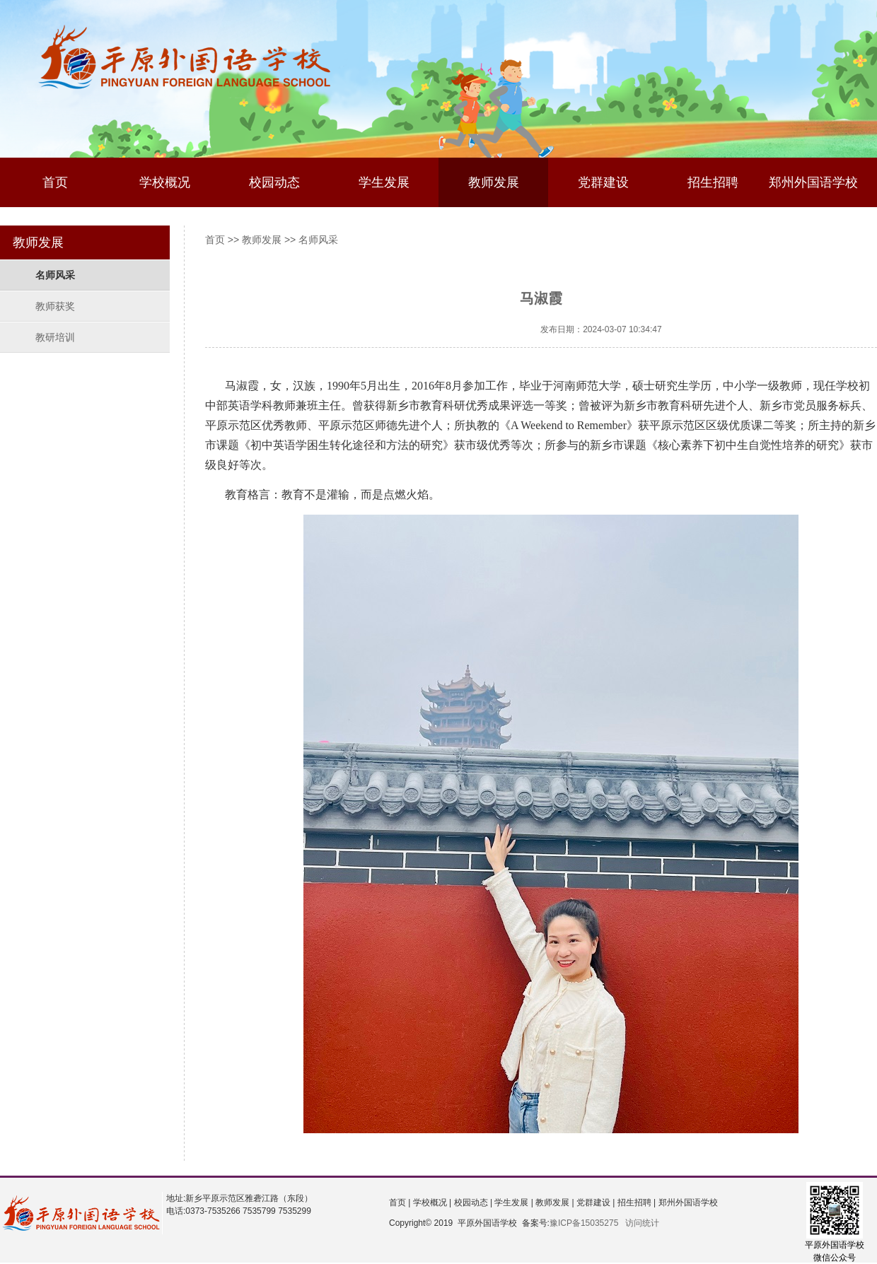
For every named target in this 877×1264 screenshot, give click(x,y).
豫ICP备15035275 (584, 1223)
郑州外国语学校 (813, 182)
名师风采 (55, 275)
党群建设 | (594, 1202)
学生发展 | (512, 1202)
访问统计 (642, 1223)
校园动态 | (471, 1202)
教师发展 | (553, 1202)
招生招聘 (712, 182)
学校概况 (164, 182)
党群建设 (603, 182)
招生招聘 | (635, 1202)
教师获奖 (55, 306)
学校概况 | (430, 1202)
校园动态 (274, 182)
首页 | (399, 1202)
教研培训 (55, 337)
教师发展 (493, 182)
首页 (55, 182)
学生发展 (384, 182)
